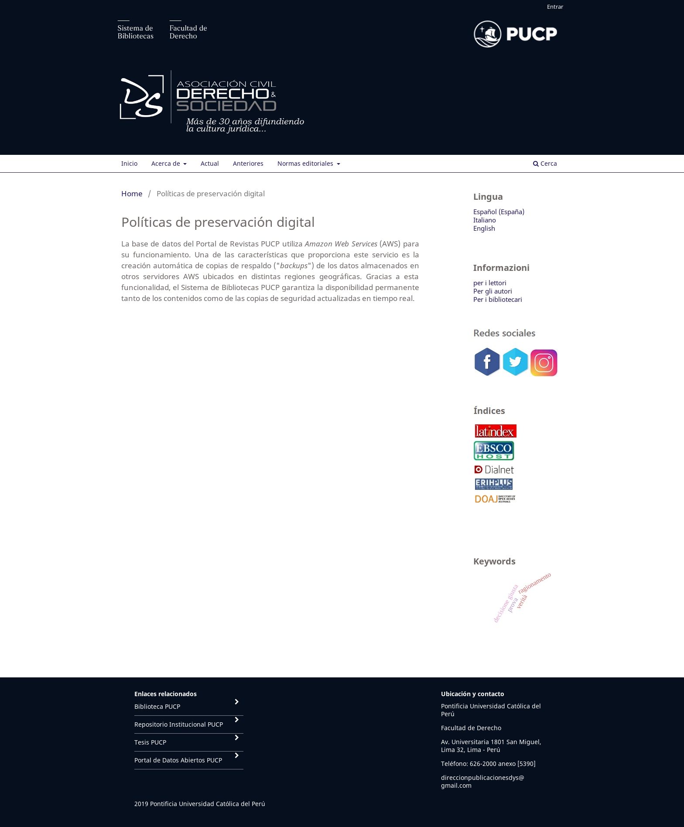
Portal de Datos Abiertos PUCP (178, 760)
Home (132, 193)
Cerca (545, 163)
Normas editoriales (306, 163)
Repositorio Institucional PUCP (178, 724)
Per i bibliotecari (497, 299)
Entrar (555, 6)
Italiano (484, 219)
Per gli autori (492, 291)
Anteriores (248, 163)
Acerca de (166, 163)
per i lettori (489, 282)
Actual (210, 163)
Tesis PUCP (150, 742)
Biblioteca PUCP (157, 706)
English (484, 228)
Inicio (129, 163)
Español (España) (498, 211)
